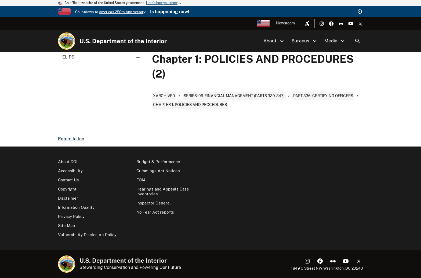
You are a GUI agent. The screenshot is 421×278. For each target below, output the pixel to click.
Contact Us (68, 180)
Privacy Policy (71, 216)
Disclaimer (68, 198)
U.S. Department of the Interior (123, 41)
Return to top (71, 138)
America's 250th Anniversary (122, 12)
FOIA (141, 180)
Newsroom (285, 23)
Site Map (66, 225)
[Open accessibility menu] (307, 23)
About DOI (67, 161)
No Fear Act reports (155, 212)
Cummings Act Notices (158, 171)
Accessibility (70, 171)
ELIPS (102, 57)
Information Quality (76, 207)
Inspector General (153, 203)
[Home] (66, 41)
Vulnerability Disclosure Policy (87, 234)
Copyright (67, 189)
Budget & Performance (158, 161)
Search (357, 41)
